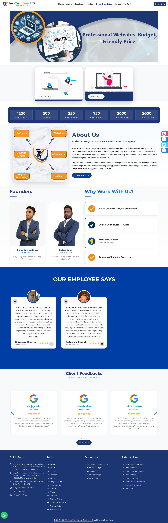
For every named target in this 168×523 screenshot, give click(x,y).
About (69, 4)
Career (117, 4)
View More (84, 442)
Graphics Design (93, 475)
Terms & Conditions (56, 502)
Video (90, 4)
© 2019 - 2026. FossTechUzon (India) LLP (74, 520)
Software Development (96, 464)
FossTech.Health (130, 478)
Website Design (93, 468)
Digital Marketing (93, 471)
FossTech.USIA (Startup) (134, 471)
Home (61, 4)
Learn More (82, 175)
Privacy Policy (54, 506)
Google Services (93, 478)
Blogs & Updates (104, 4)
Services (52, 475)
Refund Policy (54, 499)
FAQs (51, 492)
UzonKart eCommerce (133, 482)
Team (51, 471)
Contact (127, 4)
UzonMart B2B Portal (132, 464)
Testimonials (54, 485)
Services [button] (79, 4)
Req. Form (160, 4)
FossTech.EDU (129, 475)
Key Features (54, 509)
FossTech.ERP (129, 468)
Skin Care (127, 489)
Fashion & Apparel (131, 485)
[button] (155, 36)
